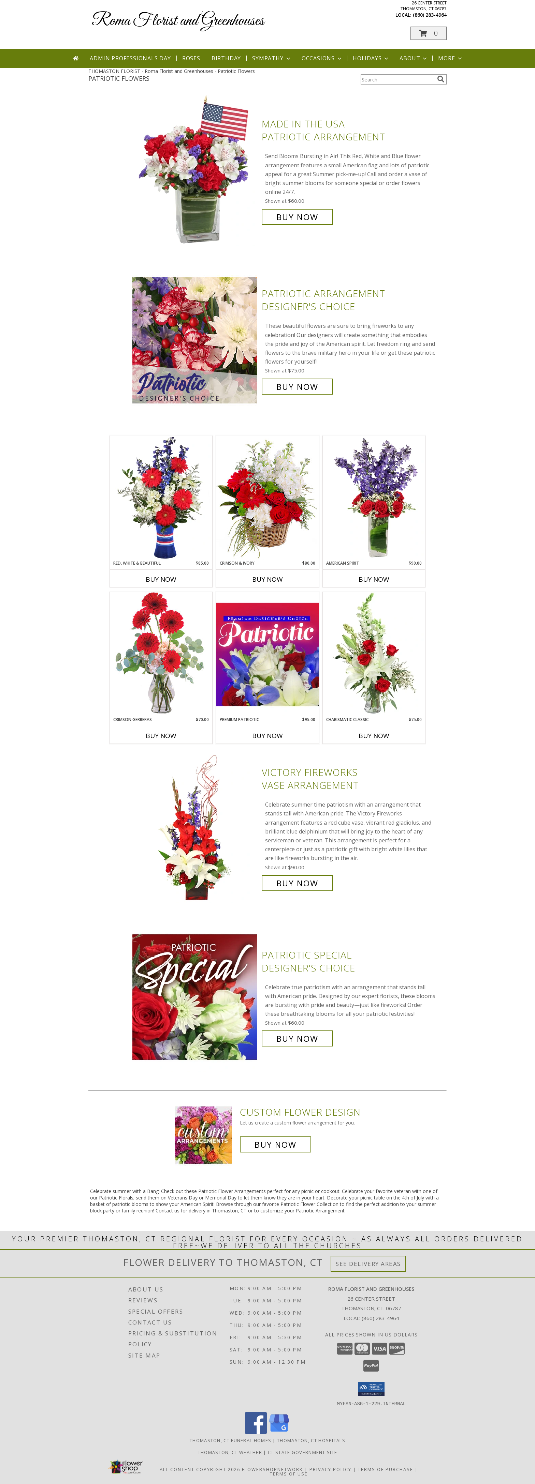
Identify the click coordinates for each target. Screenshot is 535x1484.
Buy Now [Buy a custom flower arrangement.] (276, 1144)
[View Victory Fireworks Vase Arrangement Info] (195, 828)
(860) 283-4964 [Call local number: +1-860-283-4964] (430, 15)
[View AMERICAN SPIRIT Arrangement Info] (374, 498)
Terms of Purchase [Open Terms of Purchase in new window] (385, 1469)
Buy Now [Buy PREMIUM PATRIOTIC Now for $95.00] (267, 735)
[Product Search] (397, 79)
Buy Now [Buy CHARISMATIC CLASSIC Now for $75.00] (374, 735)
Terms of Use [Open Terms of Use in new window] (289, 1473)
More (450, 58)
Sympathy (271, 58)
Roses (191, 58)
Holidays (371, 58)
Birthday (226, 58)
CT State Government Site (302, 1452)
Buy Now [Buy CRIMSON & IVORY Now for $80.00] (267, 579)
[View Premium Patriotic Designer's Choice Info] (267, 654)
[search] (440, 79)
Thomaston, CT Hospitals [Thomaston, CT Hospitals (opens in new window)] (311, 1440)
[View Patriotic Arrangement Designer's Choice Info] (195, 340)
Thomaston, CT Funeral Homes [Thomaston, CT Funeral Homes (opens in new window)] (230, 1440)
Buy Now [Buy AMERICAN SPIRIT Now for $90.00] (374, 579)
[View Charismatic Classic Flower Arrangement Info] (374, 654)
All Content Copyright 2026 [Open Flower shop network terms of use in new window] (200, 1469)
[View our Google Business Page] (279, 1431)
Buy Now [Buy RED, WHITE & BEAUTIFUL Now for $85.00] (161, 579)
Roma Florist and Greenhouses (178, 21)
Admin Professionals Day (130, 58)
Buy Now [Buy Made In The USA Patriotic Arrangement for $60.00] (297, 217)
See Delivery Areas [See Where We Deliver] (368, 1264)
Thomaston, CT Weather (230, 1452)
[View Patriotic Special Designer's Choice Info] (195, 997)
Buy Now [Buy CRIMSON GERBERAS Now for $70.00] (161, 735)
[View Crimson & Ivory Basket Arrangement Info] (267, 498)
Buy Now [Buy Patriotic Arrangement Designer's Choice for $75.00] (297, 386)
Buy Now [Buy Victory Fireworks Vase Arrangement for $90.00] (297, 883)
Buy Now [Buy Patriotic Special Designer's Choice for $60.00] (297, 1038)
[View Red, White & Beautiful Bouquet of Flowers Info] (161, 498)
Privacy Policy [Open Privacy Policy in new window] (330, 1469)
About (414, 58)
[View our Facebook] (256, 1431)
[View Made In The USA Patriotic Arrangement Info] (195, 170)
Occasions (322, 58)
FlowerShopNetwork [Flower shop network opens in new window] (272, 1469)
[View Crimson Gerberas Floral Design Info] (161, 654)
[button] (428, 33)
